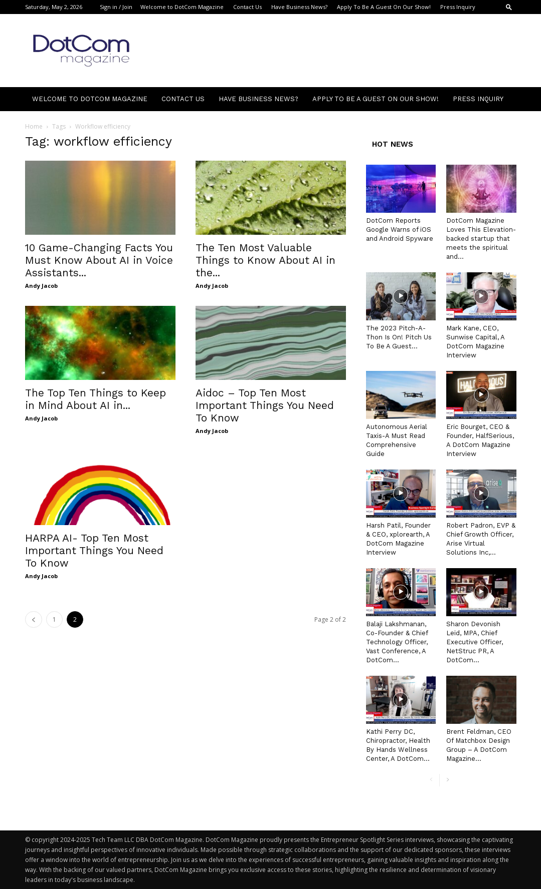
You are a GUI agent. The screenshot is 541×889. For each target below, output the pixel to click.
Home (34, 126)
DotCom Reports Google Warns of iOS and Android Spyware (399, 229)
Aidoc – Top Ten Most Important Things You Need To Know (265, 405)
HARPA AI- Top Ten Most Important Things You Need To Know (94, 550)
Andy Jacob (41, 285)
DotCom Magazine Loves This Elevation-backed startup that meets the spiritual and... (481, 238)
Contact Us (247, 7)
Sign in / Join (116, 7)
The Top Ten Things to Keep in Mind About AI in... (95, 398)
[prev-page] (33, 619)
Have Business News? (299, 7)
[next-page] (447, 780)
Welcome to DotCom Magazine (182, 7)
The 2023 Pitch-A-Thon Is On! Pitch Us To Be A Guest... (399, 337)
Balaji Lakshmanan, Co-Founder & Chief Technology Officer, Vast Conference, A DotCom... (397, 642)
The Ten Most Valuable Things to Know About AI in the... (265, 260)
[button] (508, 7)
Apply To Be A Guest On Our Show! (384, 7)
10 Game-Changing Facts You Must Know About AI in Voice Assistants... (99, 260)
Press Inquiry (457, 7)
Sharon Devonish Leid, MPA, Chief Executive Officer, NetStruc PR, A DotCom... (474, 642)
